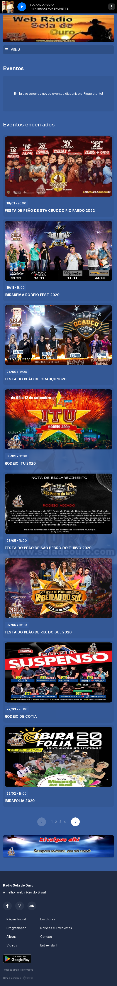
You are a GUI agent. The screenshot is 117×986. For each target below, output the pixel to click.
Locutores (47, 919)
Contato (46, 936)
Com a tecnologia (18, 977)
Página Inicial (16, 919)
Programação (16, 928)
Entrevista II (48, 945)
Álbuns (11, 936)
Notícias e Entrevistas (56, 928)
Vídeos (12, 945)
